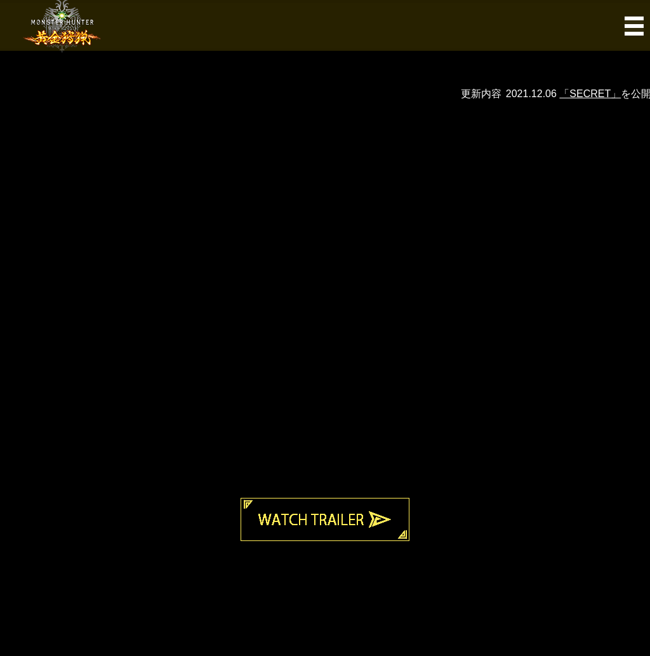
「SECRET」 (596, 93)
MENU (324, 25)
